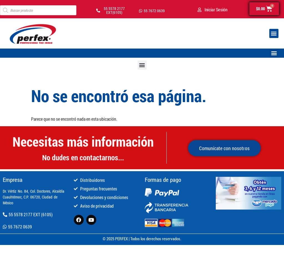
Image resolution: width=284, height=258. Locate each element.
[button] (273, 33)
